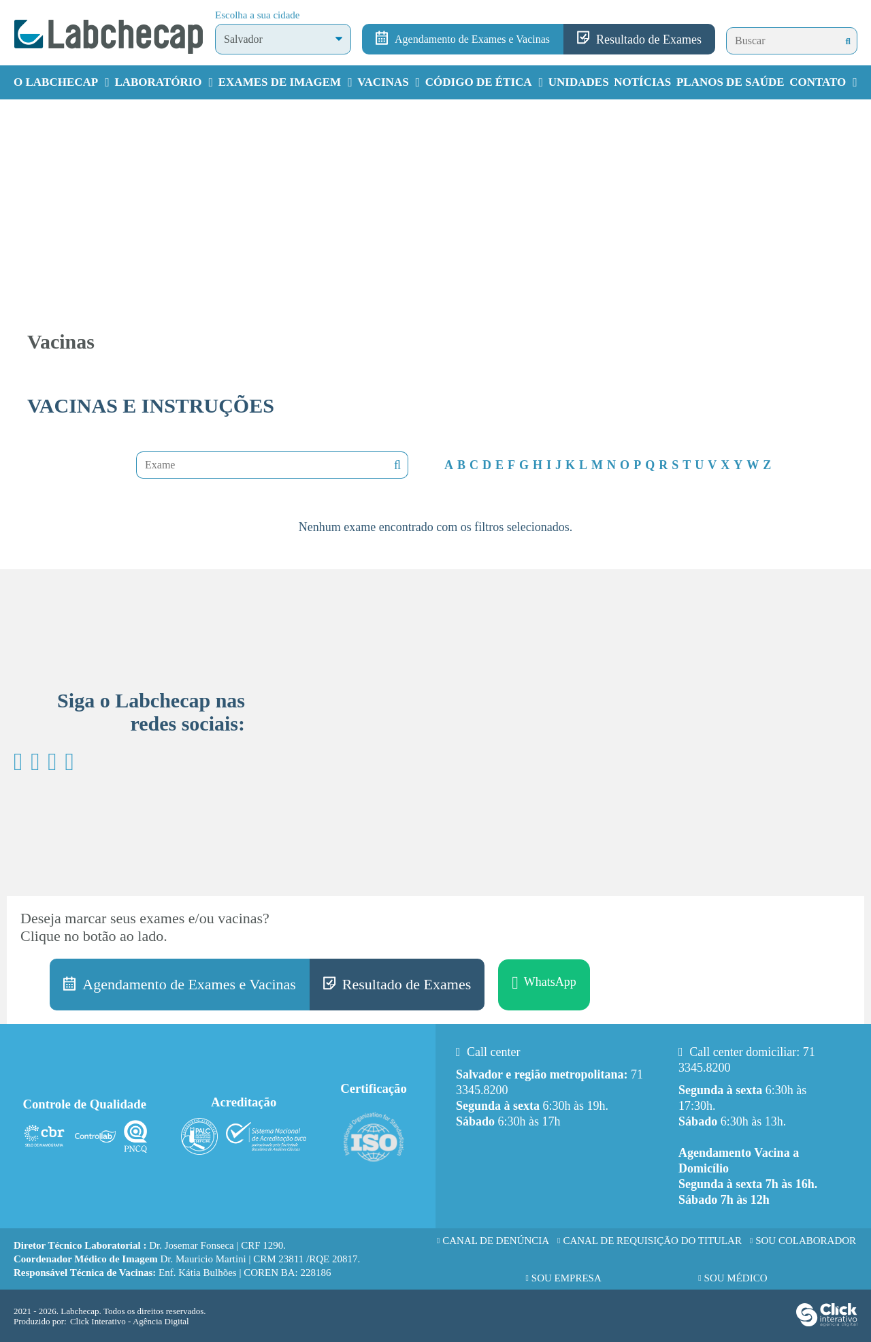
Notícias (642, 82)
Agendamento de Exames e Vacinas (472, 39)
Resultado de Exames (649, 39)
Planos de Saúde (730, 82)
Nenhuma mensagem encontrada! (396, 465)
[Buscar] (848, 41)
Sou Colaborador (805, 1240)
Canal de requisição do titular (652, 1240)
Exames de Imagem (279, 82)
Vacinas (382, 82)
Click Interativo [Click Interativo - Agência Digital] (129, 1321)
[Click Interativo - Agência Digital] (826, 1323)
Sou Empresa (566, 1278)
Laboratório (157, 82)
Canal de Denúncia (495, 1240)
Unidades (578, 82)
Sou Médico (736, 1278)
